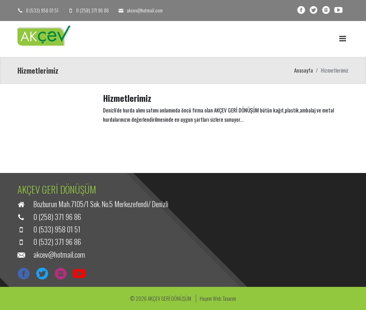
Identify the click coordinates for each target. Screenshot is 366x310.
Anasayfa (303, 70)
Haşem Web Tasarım (218, 298)
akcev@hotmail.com (145, 10)
